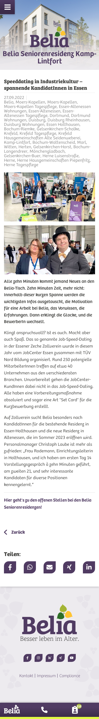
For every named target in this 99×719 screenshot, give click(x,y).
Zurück (18, 532)
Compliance (69, 675)
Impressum (46, 675)
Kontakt (26, 675)
